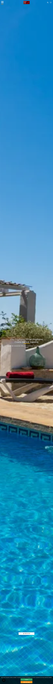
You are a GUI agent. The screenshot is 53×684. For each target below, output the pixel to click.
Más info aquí (26, 682)
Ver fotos (26, 633)
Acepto (26, 679)
